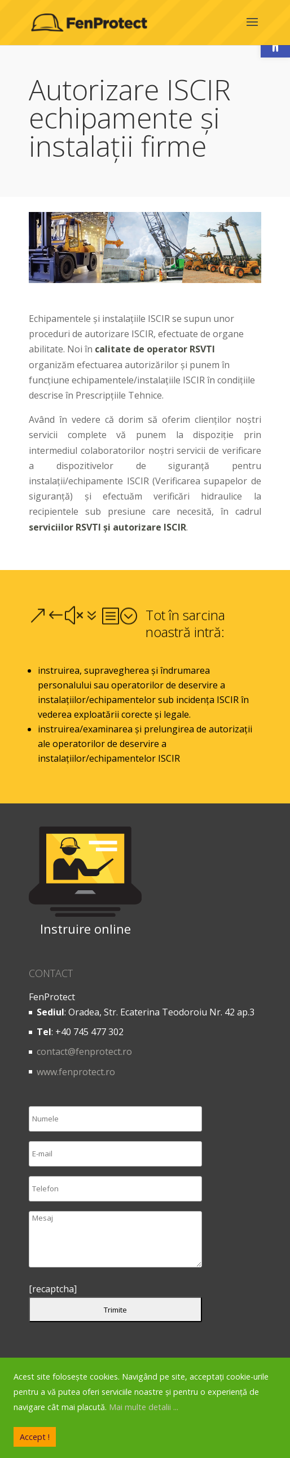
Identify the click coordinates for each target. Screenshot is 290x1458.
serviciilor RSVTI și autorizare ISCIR (107, 527)
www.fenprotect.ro (76, 1072)
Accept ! (35, 1437)
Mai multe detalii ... (143, 1407)
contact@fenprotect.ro (84, 1051)
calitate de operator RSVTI (155, 349)
